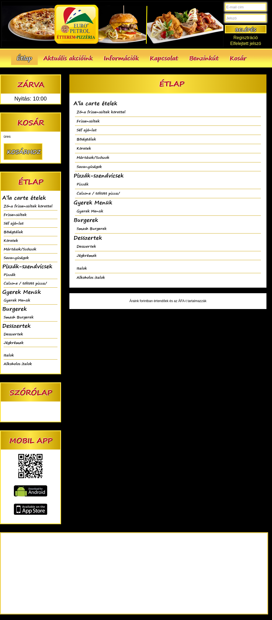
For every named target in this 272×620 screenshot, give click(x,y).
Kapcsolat (164, 58)
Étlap (24, 58)
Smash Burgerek (19, 317)
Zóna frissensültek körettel (28, 206)
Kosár (238, 58)
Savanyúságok (16, 257)
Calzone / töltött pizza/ (25, 283)
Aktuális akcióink (67, 58)
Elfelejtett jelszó (245, 43)
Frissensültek (15, 214)
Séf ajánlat (14, 223)
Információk (121, 58)
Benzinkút (203, 58)
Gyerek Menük (17, 300)
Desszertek (13, 334)
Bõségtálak (13, 232)
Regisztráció (245, 37)
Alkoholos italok (18, 363)
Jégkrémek (14, 342)
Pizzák (10, 274)
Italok (9, 355)
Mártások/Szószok (20, 249)
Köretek (11, 240)
